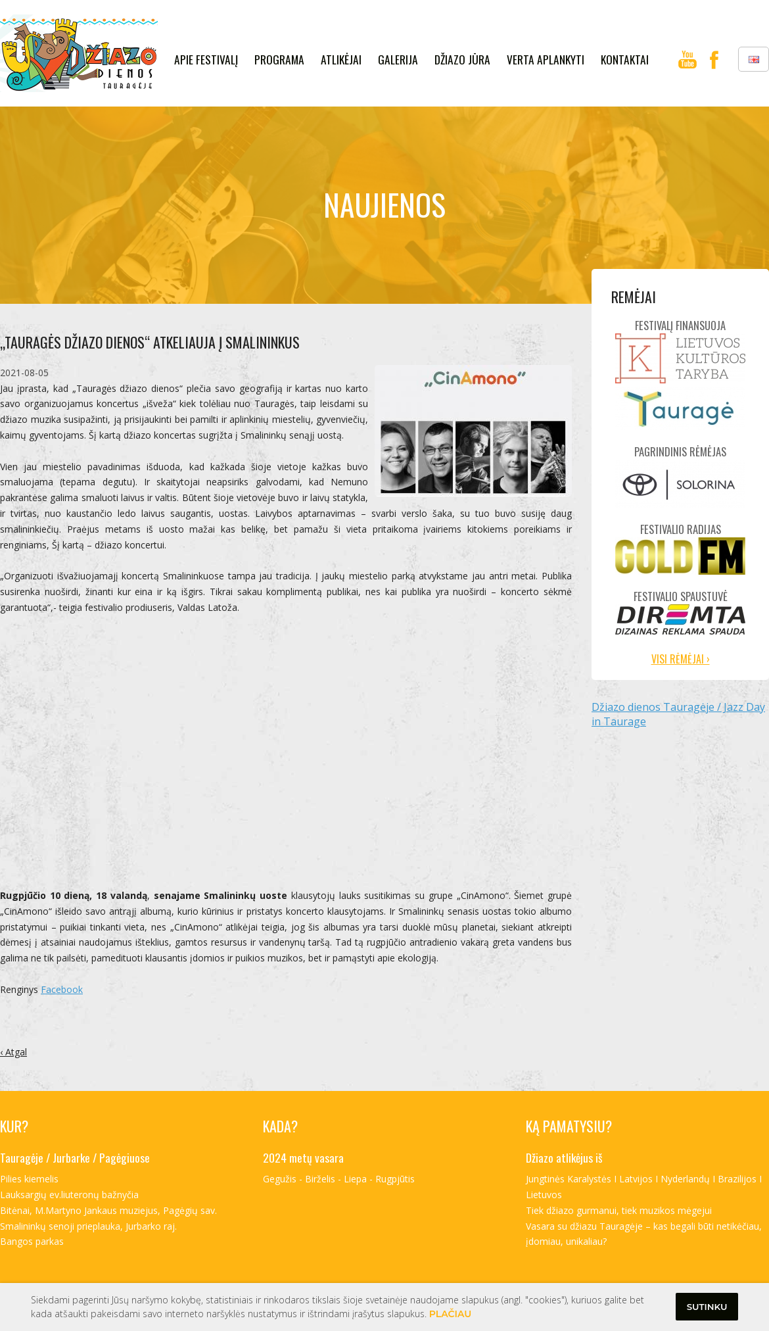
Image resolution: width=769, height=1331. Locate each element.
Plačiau (450, 1314)
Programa (279, 59)
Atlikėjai (341, 59)
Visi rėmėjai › (680, 659)
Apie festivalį (206, 59)
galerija (398, 59)
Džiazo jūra (462, 59)
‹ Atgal (13, 1052)
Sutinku (707, 1306)
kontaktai (625, 59)
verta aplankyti (545, 59)
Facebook (62, 989)
